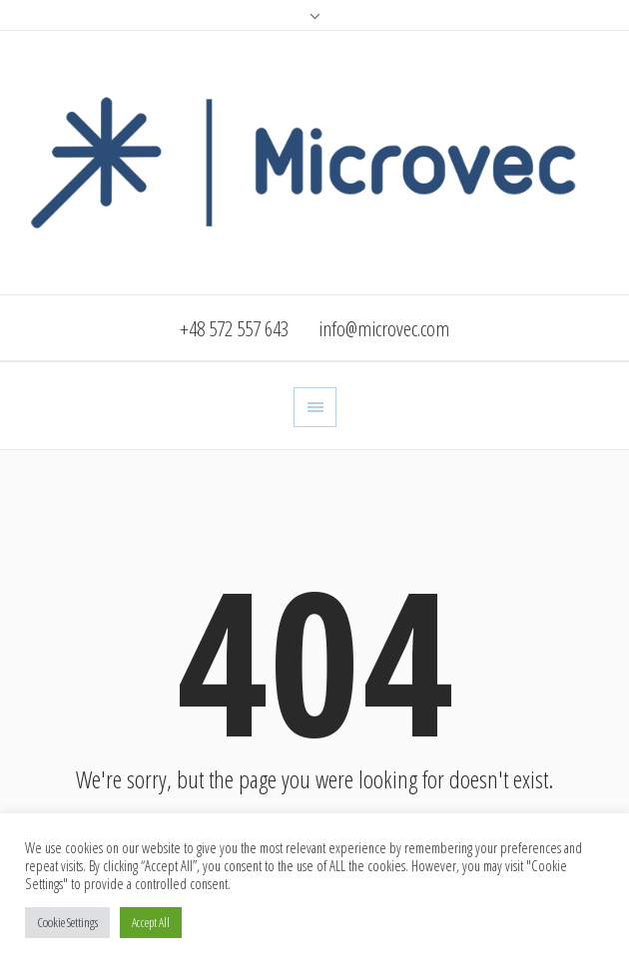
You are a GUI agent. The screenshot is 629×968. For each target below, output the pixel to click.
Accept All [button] (151, 922)
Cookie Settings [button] (67, 922)
